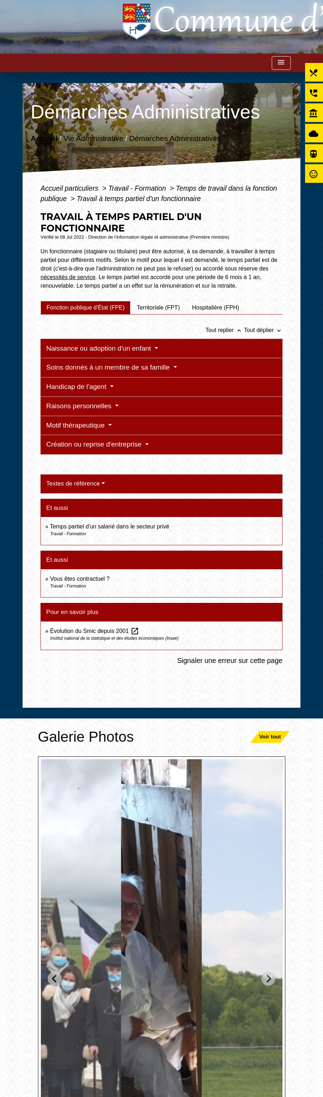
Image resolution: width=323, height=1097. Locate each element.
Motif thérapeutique (76, 425)
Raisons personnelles (79, 406)
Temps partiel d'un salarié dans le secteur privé (109, 526)
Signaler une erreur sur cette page (229, 660)
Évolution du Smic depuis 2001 (94, 631)
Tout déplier (263, 330)
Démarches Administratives (175, 138)
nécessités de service (68, 277)
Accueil (44, 138)
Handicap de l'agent (77, 386)
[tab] (85, 308)
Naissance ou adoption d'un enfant (99, 348)
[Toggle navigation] (281, 63)
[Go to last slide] (55, 979)
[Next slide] (268, 979)
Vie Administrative (93, 138)
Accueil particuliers (70, 188)
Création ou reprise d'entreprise (94, 444)
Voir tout (270, 736)
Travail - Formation (138, 188)
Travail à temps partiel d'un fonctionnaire (139, 199)
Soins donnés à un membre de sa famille (109, 367)
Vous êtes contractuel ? (79, 579)
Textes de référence (73, 483)
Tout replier (224, 330)
